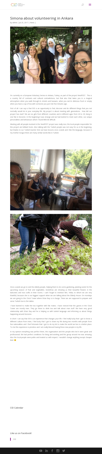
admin (14, 22)
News (32, 22)
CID (14, 439)
